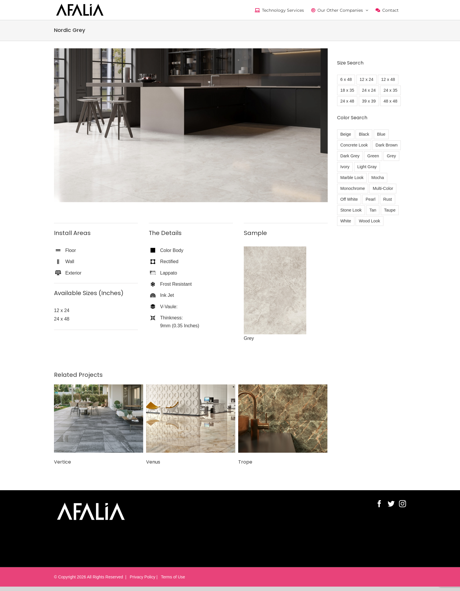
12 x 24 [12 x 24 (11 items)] (366, 79)
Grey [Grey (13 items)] (391, 156)
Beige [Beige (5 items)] (345, 134)
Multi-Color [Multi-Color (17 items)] (383, 188)
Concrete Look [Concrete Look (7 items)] (354, 145)
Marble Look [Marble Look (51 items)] (351, 177)
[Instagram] (402, 503)
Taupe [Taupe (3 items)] (389, 210)
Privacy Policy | (143, 577)
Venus (153, 462)
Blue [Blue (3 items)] (381, 134)
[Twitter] (391, 503)
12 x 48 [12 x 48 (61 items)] (388, 79)
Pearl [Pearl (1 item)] (371, 199)
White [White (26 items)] (345, 221)
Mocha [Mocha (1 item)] (377, 177)
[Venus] (190, 418)
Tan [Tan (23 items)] (372, 210)
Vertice (62, 462)
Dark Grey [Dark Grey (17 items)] (350, 156)
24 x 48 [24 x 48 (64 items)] (347, 101)
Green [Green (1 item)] (373, 156)
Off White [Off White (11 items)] (349, 199)
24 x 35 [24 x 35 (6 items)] (390, 90)
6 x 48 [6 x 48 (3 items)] (346, 79)
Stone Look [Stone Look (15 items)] (351, 210)
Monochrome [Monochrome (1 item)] (352, 188)
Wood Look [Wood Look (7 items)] (369, 221)
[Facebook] (379, 503)
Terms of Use (172, 577)
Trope (245, 462)
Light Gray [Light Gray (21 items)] (367, 166)
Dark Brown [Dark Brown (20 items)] (387, 145)
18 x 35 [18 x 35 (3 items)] (347, 90)
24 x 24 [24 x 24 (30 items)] (369, 90)
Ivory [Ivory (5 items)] (344, 166)
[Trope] (282, 418)
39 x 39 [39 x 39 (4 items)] (369, 101)
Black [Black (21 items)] (364, 134)
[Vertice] (98, 418)
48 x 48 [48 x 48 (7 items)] (390, 101)
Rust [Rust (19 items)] (387, 199)
